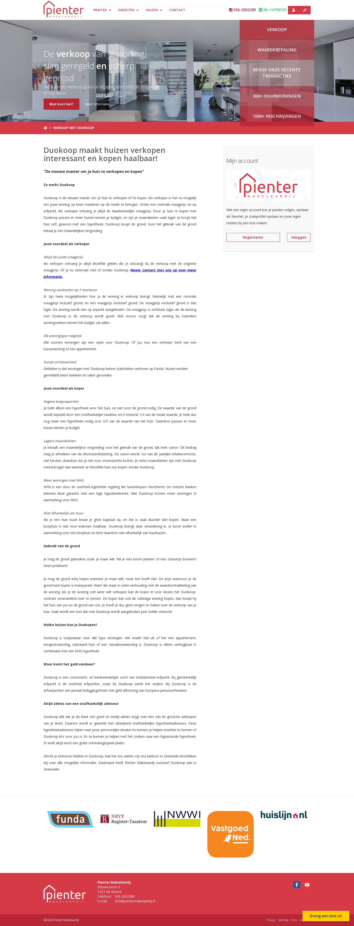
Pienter (102, 10)
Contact (177, 10)
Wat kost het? (61, 104)
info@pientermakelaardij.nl (135, 901)
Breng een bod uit (326, 915)
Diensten (128, 10)
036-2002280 (242, 9)
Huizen (154, 10)
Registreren (253, 237)
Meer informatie (97, 104)
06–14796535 (273, 9)
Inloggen (298, 237)
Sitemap (283, 920)
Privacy (271, 920)
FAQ (294, 920)
